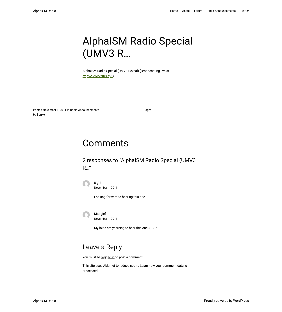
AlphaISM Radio (44, 11)
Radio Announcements (84, 110)
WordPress (241, 300)
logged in (107, 257)
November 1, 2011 (105, 187)
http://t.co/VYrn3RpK (98, 76)
